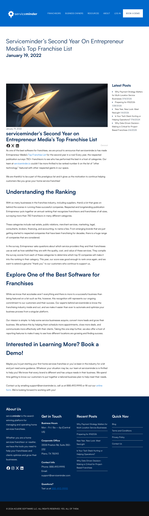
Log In (117, 13)
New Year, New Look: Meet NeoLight (88, 442)
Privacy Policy (118, 437)
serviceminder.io (22, 163)
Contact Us (117, 443)
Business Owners (74, 13)
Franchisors (54, 13)
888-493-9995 (60, 488)
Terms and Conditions (122, 430)
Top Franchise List (37, 154)
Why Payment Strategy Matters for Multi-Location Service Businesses (127, 95)
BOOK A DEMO (133, 13)
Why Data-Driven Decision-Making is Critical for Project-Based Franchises (126, 126)
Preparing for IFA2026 (125, 102)
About (106, 13)
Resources (93, 13)
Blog (114, 424)
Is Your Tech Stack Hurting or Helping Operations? (90, 452)
